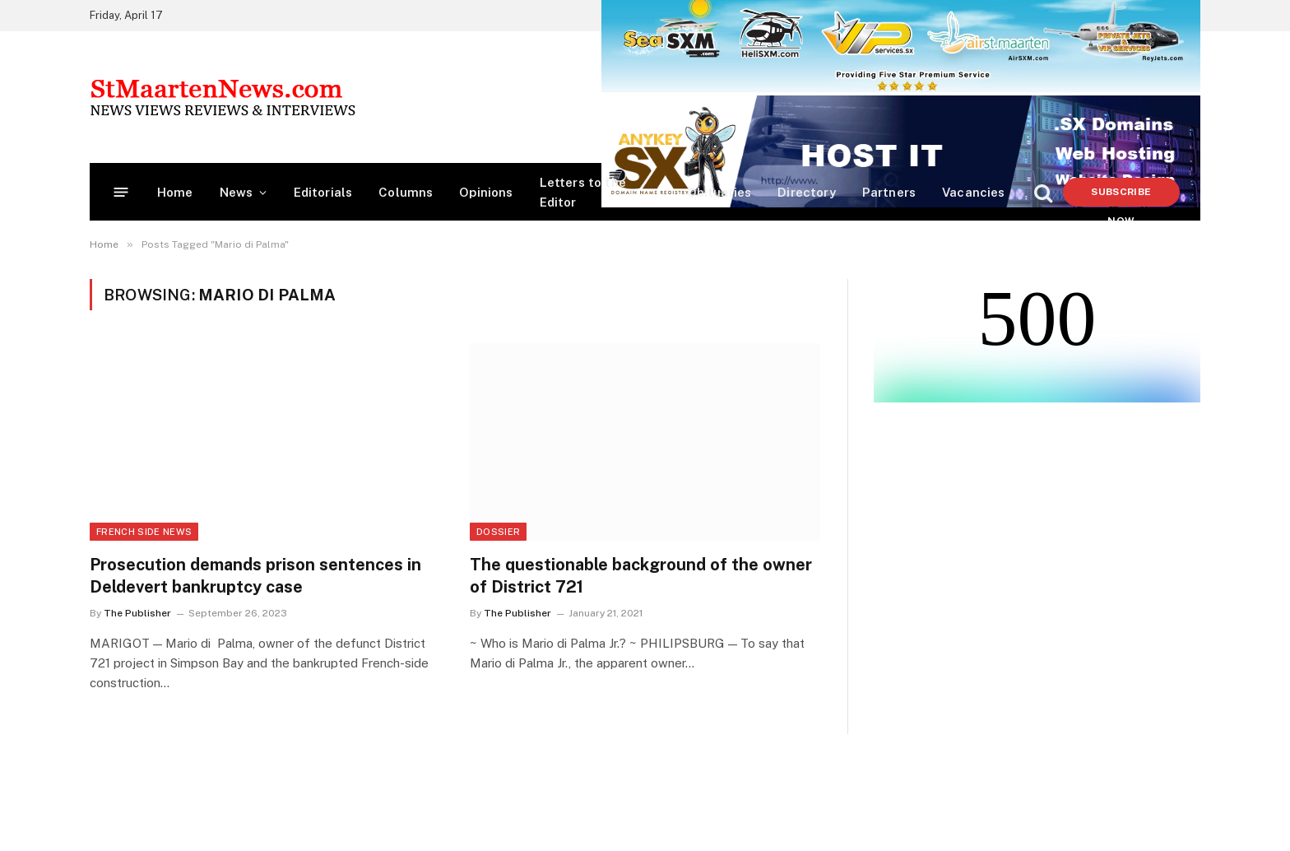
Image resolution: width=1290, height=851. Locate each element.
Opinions (486, 192)
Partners (889, 192)
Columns (405, 192)
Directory (806, 192)
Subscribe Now (1121, 196)
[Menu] (121, 192)
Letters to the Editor (583, 192)
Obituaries (719, 192)
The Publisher (137, 613)
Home (175, 192)
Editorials (323, 192)
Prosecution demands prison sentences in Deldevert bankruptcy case (255, 576)
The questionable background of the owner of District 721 (641, 576)
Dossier (498, 532)
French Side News (144, 532)
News (236, 192)
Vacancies (973, 192)
